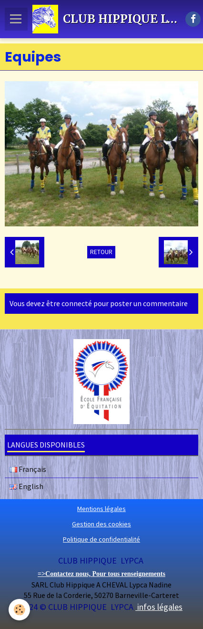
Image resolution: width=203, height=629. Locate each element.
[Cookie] (19, 609)
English (26, 486)
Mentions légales (101, 508)
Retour (101, 252)
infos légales (159, 606)
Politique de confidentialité (101, 539)
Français (28, 469)
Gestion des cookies (101, 524)
